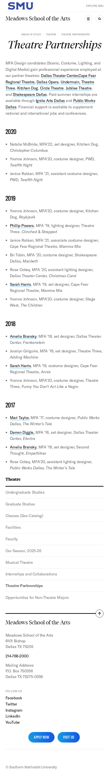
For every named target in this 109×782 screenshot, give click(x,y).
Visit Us (68, 737)
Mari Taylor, (20, 417)
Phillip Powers (22, 225)
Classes (24, 515)
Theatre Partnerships (24, 585)
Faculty (11, 538)
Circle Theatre (52, 88)
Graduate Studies (20, 504)
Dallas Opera (47, 81)
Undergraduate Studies (25, 492)
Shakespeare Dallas (30, 94)
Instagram (13, 710)
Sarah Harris (20, 284)
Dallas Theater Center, (59, 75)
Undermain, (70, 81)
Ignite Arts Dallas (50, 100)
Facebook (13, 697)
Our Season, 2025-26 (23, 550)
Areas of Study (31, 34)
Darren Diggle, (22, 432)
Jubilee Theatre (78, 88)
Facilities (13, 527)
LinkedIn (12, 716)
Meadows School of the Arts (37, 18)
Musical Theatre (19, 562)
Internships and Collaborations (31, 574)
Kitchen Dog (27, 88)
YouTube (12, 722)
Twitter (11, 704)
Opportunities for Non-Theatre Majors (37, 597)
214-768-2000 (17, 656)
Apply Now (41, 737)
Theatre (51, 34)
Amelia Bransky (23, 336)
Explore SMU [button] (95, 5)
